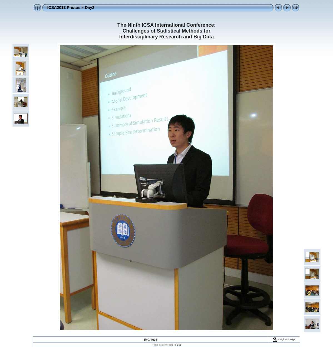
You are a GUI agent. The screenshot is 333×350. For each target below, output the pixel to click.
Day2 (89, 7)
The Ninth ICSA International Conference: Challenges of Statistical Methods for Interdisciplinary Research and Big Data (166, 31)
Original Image (283, 339)
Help (178, 344)
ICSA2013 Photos (63, 7)
